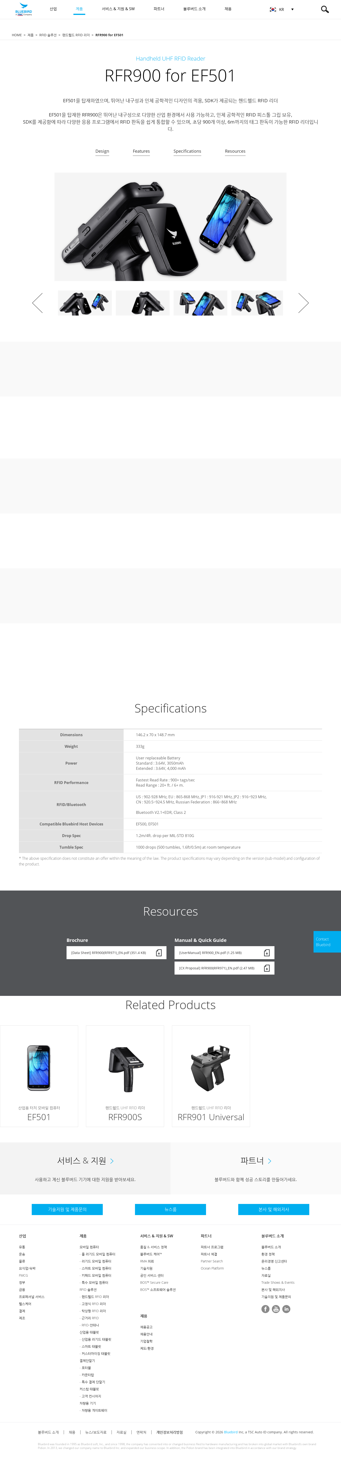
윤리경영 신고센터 (274, 1261)
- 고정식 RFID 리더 (93, 1303)
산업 (22, 1236)
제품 (30, 35)
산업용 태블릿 (89, 1332)
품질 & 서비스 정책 (153, 1247)
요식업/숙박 (27, 1268)
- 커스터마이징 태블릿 (95, 1353)
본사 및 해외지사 (273, 1289)
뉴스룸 (266, 1268)
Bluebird (231, 1432)
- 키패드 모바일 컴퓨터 (95, 1275)
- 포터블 (85, 1367)
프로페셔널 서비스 (32, 1296)
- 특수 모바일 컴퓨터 (94, 1282)
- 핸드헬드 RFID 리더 (94, 1296)
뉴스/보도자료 (96, 1432)
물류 (22, 1261)
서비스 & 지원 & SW (156, 1236)
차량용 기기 (88, 1403)
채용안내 (146, 1334)
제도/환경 (147, 1348)
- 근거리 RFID (89, 1318)
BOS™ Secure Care (154, 1282)
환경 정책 (268, 1254)
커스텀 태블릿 (89, 1389)
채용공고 (146, 1327)
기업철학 (146, 1341)
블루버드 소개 (272, 1236)
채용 (143, 1316)
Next (303, 303)
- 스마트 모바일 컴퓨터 (95, 1268)
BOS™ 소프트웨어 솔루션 (158, 1289)
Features (141, 151)
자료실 (266, 1275)
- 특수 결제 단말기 (92, 1382)
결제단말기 (87, 1360)
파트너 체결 (209, 1254)
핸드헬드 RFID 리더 (76, 35)
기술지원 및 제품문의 (276, 1296)
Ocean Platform (212, 1268)
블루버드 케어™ (151, 1254)
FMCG (23, 1275)
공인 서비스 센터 (152, 1275)
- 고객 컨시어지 (90, 1396)
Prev (37, 303)
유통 (22, 1247)
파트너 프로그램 (212, 1247)
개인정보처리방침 (169, 1432)
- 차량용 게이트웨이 (93, 1410)
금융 (22, 1289)
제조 (22, 1318)
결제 (22, 1311)
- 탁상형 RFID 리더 (93, 1311)
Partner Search (212, 1261)
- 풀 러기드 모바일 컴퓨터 (97, 1254)
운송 (22, 1254)
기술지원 (146, 1268)
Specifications (187, 151)
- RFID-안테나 (89, 1325)
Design (102, 151)
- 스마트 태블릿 (90, 1346)
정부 (22, 1282)
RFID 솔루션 (48, 35)
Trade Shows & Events (278, 1282)
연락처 (141, 1432)
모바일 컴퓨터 (89, 1247)
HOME (17, 35)
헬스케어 (25, 1303)
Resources (235, 151)
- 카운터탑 (87, 1374)
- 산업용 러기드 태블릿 (95, 1339)
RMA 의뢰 (147, 1261)
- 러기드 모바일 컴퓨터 (95, 1261)
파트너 (206, 1236)
